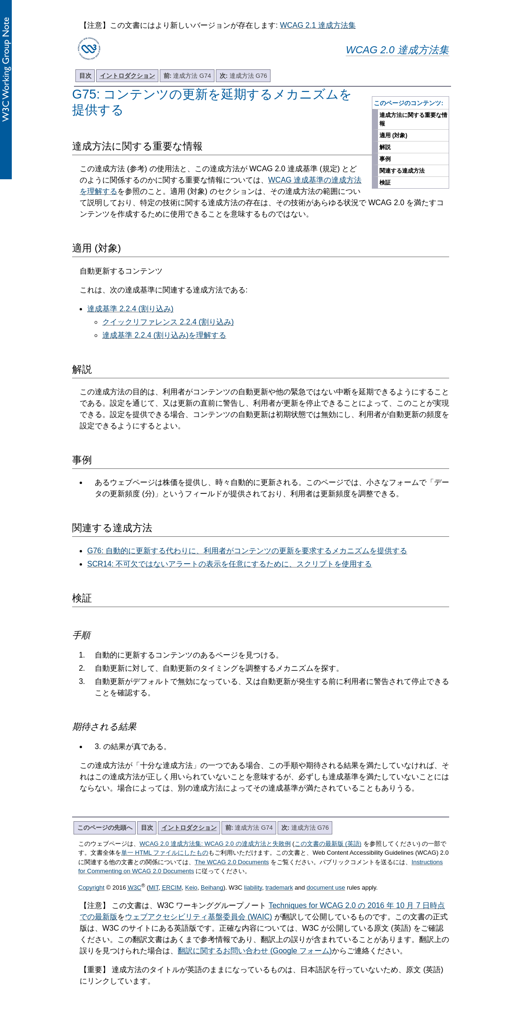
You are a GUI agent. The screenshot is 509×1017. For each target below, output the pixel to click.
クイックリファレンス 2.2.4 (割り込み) (168, 322)
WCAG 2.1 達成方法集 (318, 25)
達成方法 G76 (243, 75)
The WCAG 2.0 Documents (232, 862)
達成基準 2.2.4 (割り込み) (130, 309)
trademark (279, 887)
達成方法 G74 (187, 75)
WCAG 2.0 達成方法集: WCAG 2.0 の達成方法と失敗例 (215, 843)
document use (326, 887)
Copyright (91, 887)
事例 (385, 159)
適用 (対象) (393, 135)
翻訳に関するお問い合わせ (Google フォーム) (255, 951)
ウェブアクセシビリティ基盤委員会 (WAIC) (198, 917)
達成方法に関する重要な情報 (413, 119)
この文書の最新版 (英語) (328, 843)
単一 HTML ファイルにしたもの (164, 852)
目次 (85, 75)
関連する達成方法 (402, 170)
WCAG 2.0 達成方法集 (397, 50)
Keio (191, 887)
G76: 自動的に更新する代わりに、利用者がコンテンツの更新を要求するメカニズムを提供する (247, 551)
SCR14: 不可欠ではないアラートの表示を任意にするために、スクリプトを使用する (229, 564)
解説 (385, 147)
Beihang (212, 887)
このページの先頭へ (104, 827)
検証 (385, 182)
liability (253, 887)
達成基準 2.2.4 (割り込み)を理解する (164, 335)
